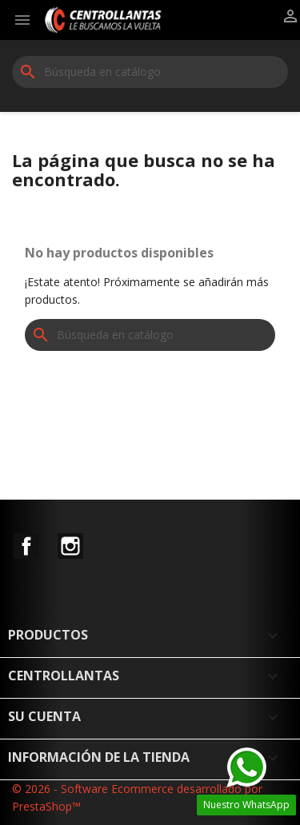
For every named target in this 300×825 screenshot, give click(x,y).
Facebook (26, 546)
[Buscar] (150, 72)
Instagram (70, 546)
